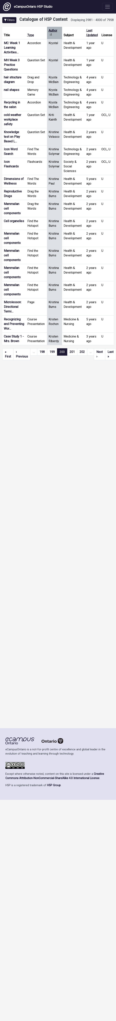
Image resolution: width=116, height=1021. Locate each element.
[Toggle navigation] (107, 7)
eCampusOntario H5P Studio (27, 7)
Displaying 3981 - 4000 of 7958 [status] (92, 20)
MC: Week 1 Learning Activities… (12, 47)
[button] (9, 20)
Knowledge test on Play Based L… (12, 136)
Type (30, 35)
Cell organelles (14, 221)
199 (52, 352)
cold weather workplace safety (12, 119)
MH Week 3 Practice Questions (12, 64)
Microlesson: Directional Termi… (12, 306)
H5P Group (54, 785)
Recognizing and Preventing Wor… (14, 323)
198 (42, 352)
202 (82, 352)
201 (72, 352)
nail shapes (11, 90)
